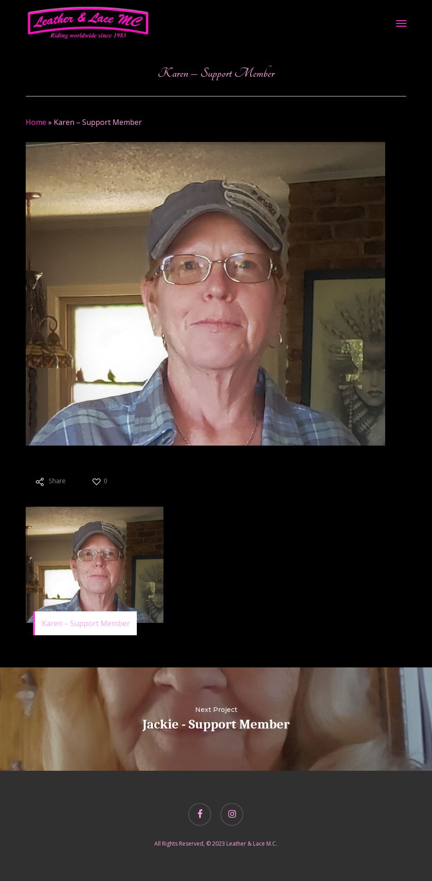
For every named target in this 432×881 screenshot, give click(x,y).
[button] (401, 23)
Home (36, 122)
